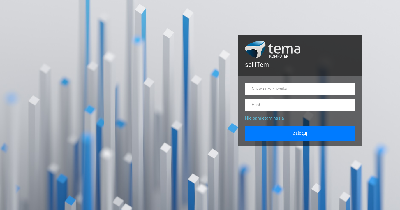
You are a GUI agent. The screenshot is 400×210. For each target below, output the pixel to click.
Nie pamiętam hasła (264, 118)
